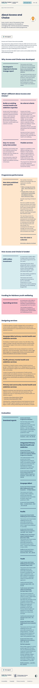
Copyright (12, 685)
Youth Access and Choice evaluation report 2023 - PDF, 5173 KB (27, 589)
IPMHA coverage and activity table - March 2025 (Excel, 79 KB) (28, 188)
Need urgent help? (26, 2)
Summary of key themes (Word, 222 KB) (14, 400)
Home (3, 7)
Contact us (29, 685)
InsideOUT (22, 311)
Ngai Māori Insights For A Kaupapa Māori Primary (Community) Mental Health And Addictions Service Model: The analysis (19, 354)
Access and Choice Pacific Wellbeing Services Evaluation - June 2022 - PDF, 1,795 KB (28, 534)
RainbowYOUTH (32, 311)
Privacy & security (21, 685)
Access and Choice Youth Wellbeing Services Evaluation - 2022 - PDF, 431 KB (28, 645)
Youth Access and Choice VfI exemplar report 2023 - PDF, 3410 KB (27, 622)
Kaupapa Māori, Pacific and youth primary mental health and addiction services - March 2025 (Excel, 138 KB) (28, 194)
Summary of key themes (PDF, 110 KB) (13, 401)
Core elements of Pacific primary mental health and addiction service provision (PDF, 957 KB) (19, 379)
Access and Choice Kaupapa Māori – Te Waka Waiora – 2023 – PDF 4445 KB (27, 507)
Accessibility (4, 685)
